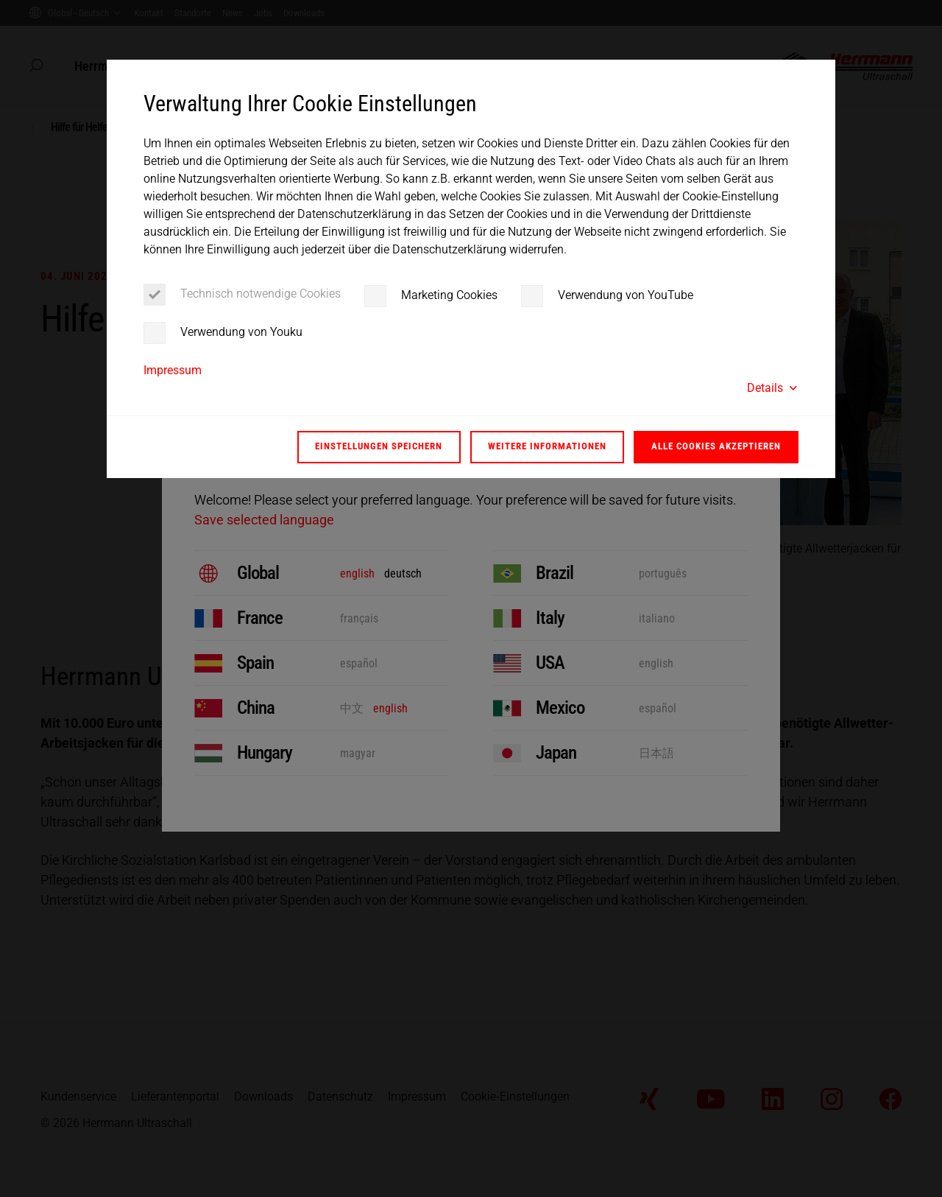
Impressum (173, 370)
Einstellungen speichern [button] (378, 446)
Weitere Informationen (547, 446)
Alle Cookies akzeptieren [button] (716, 446)
